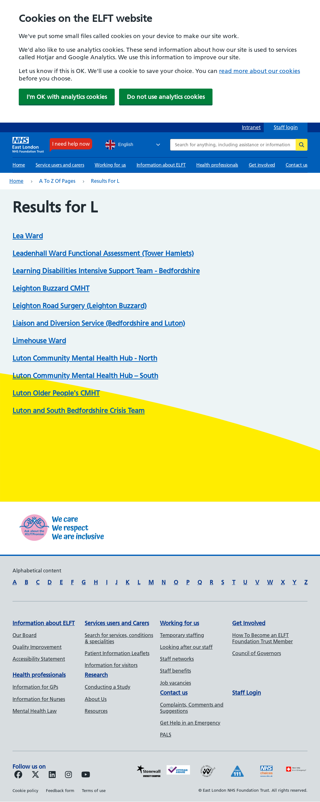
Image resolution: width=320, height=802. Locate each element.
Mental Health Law (34, 711)
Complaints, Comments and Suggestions (191, 708)
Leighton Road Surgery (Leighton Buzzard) (79, 306)
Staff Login (246, 692)
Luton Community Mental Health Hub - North (84, 358)
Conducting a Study (107, 687)
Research (96, 674)
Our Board (24, 635)
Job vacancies (175, 683)
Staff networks (177, 659)
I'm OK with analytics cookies (67, 96)
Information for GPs (35, 687)
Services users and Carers (117, 623)
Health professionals (217, 165)
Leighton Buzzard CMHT (50, 288)
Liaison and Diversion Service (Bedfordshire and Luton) (98, 323)
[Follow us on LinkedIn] (52, 775)
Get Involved (248, 623)
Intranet (251, 127)
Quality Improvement (37, 647)
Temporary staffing (182, 635)
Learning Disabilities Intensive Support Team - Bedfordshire (106, 271)
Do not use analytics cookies (166, 96)
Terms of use (94, 790)
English (119, 145)
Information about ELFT (161, 165)
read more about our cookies (259, 71)
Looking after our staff (186, 647)
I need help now (71, 144)
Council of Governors (256, 653)
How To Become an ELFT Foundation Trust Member (262, 638)
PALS (165, 735)
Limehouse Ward (39, 341)
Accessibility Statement (38, 659)
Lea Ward (27, 236)
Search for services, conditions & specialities (119, 638)
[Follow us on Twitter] (35, 775)
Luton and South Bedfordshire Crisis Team (78, 410)
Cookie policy (25, 790)
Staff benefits (175, 671)
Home (18, 165)
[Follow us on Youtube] (85, 775)
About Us (96, 699)
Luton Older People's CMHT (56, 393)
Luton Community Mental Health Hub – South (85, 376)
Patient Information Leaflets (117, 653)
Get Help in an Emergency (190, 723)
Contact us (297, 165)
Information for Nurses (38, 699)
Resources (96, 711)
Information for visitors (111, 665)
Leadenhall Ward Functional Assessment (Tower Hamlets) (103, 253)
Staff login (286, 127)
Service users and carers (60, 165)
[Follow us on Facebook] (18, 775)
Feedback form (60, 790)
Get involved (262, 165)
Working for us (110, 165)
